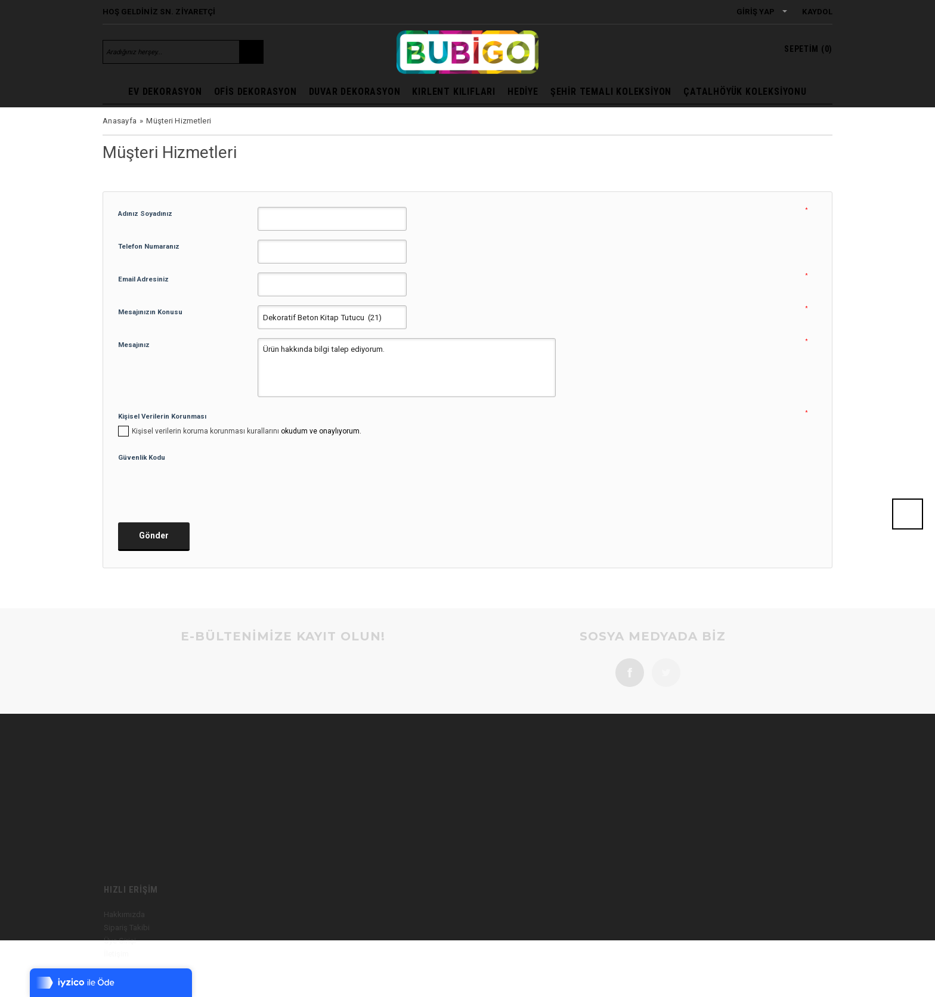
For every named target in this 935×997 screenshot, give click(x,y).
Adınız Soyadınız (145, 213)
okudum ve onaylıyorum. (246, 431)
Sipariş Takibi (127, 948)
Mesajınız (134, 344)
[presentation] (208, 488)
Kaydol (817, 11)
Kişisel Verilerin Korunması (162, 416)
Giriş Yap (755, 11)
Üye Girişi (120, 961)
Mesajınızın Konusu (150, 312)
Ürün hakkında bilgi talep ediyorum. (407, 367)
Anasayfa (120, 120)
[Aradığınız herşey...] (171, 52)
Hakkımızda (124, 935)
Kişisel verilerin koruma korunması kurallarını (205, 431)
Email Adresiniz (143, 279)
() (808, 49)
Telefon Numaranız (148, 246)
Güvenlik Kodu (141, 457)
